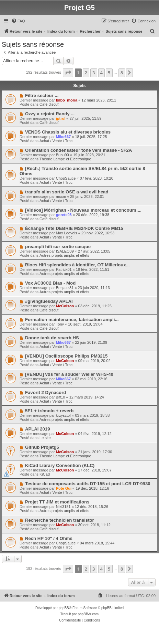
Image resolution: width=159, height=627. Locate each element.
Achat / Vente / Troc (55, 141)
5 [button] (109, 73)
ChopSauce (66, 178)
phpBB (64, 608)
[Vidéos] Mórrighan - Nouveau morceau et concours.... (83, 210)
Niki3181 (63, 506)
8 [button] (122, 73)
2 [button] (86, 73)
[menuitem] (18, 21)
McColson (65, 306)
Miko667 (63, 137)
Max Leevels (66, 233)
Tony (60, 324)
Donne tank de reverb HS (52, 337)
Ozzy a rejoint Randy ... (50, 113)
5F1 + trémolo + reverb (49, 410)
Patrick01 (64, 269)
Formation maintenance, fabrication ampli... (72, 319)
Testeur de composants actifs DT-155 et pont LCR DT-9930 (87, 483)
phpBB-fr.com (88, 614)
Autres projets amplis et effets (64, 255)
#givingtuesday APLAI (49, 301)
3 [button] (93, 73)
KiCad (44, 474)
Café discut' (49, 104)
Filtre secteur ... (41, 95)
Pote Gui (63, 488)
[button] (68, 72)
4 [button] (101, 73)
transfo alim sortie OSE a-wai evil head (67, 191)
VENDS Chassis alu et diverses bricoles (68, 132)
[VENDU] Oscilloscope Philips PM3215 (66, 356)
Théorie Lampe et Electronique (65, 159)
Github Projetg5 (42, 447)
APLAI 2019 (37, 429)
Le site (44, 438)
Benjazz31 (64, 288)
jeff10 (60, 397)
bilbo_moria (66, 100)
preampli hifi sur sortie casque (58, 246)
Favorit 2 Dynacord (45, 392)
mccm (61, 196)
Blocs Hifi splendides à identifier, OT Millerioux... (77, 264)
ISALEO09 (65, 251)
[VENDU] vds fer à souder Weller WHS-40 (69, 374)
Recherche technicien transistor (59, 520)
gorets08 (64, 215)
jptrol (61, 118)
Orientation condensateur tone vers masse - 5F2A (78, 150)
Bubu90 (62, 155)
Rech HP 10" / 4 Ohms (48, 538)
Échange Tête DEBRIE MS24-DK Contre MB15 (74, 228)
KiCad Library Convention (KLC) (59, 465)
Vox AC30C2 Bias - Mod (50, 283)
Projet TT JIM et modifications (57, 501)
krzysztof (63, 415)
